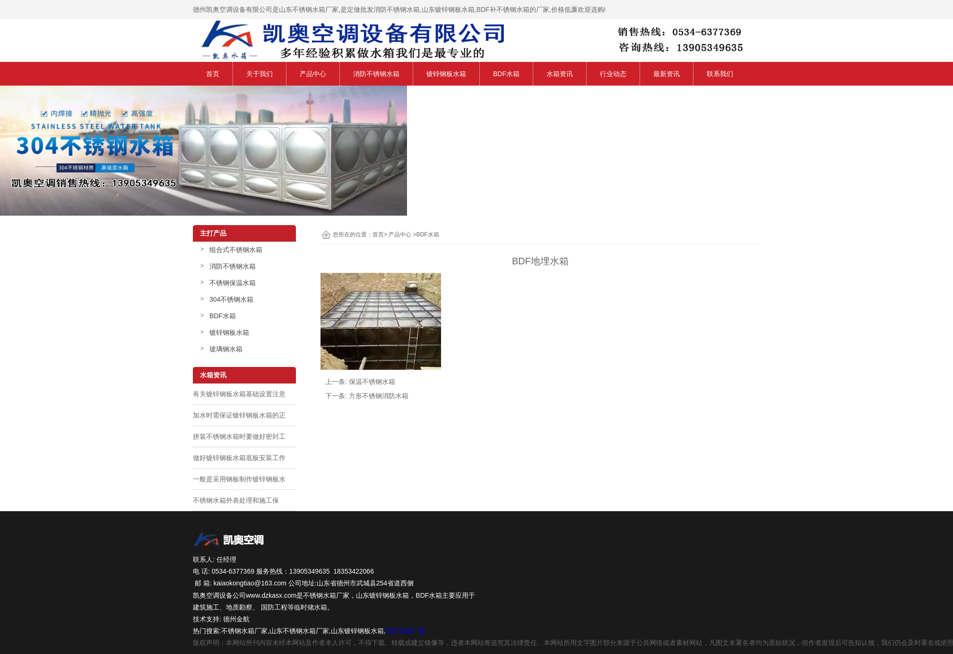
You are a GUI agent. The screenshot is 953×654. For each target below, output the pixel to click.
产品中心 (313, 74)
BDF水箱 (506, 74)
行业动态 (613, 74)
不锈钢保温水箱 (232, 283)
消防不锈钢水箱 (376, 74)
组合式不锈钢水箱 (235, 249)
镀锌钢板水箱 (446, 74)
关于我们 (259, 74)
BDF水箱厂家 (405, 631)
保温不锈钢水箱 (372, 381)
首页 (212, 74)
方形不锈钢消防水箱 (378, 396)
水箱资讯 (559, 74)
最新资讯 (666, 74)
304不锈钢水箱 (231, 299)
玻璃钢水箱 (226, 349)
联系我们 (720, 74)
